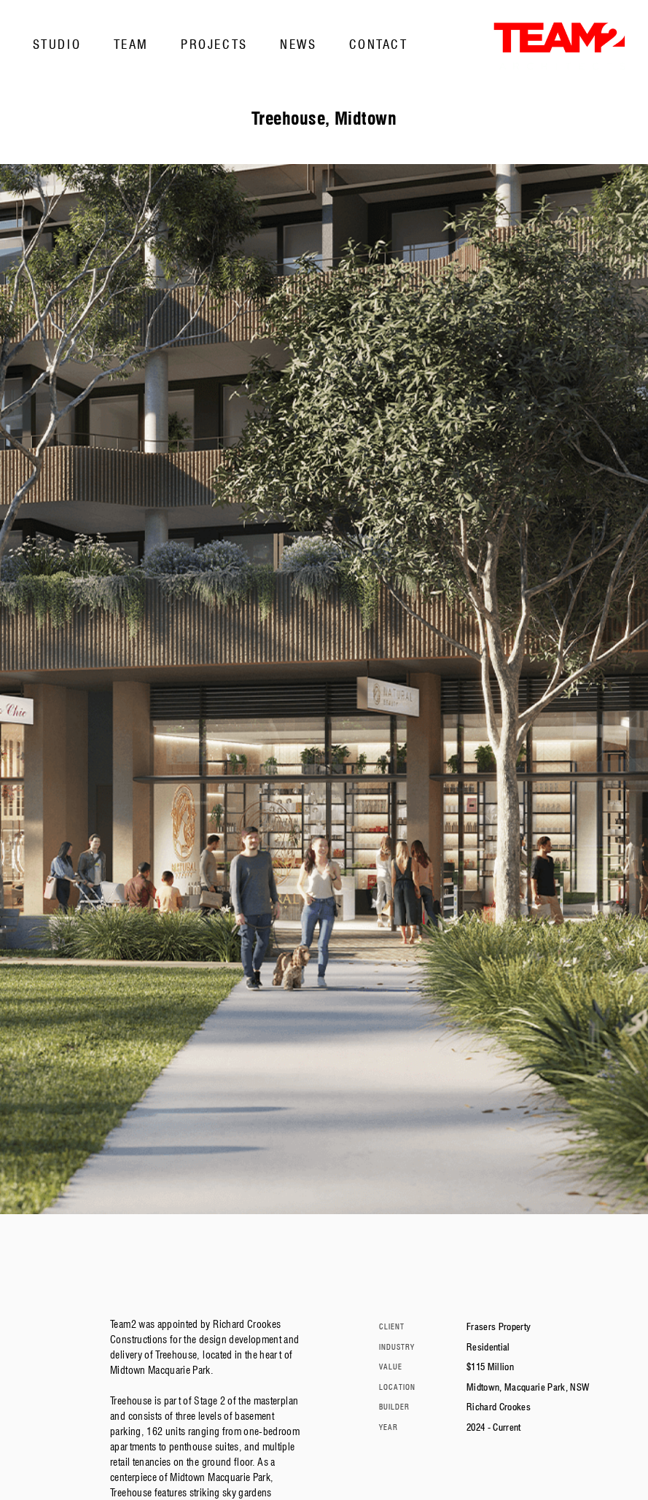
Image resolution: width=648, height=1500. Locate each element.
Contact (378, 44)
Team (131, 44)
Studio (57, 44)
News (298, 44)
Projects (214, 44)
